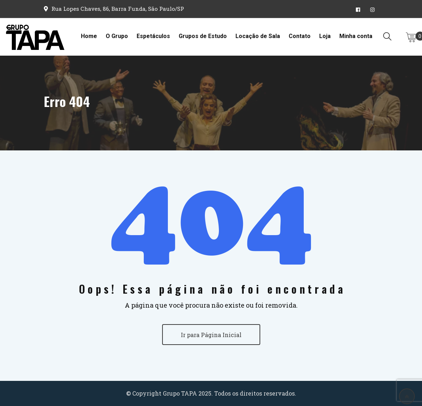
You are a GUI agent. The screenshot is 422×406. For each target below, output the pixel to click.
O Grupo (117, 36)
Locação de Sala (257, 36)
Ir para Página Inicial (211, 335)
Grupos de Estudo (203, 36)
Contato (300, 36)
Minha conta (355, 36)
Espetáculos (153, 36)
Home (89, 36)
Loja (325, 36)
